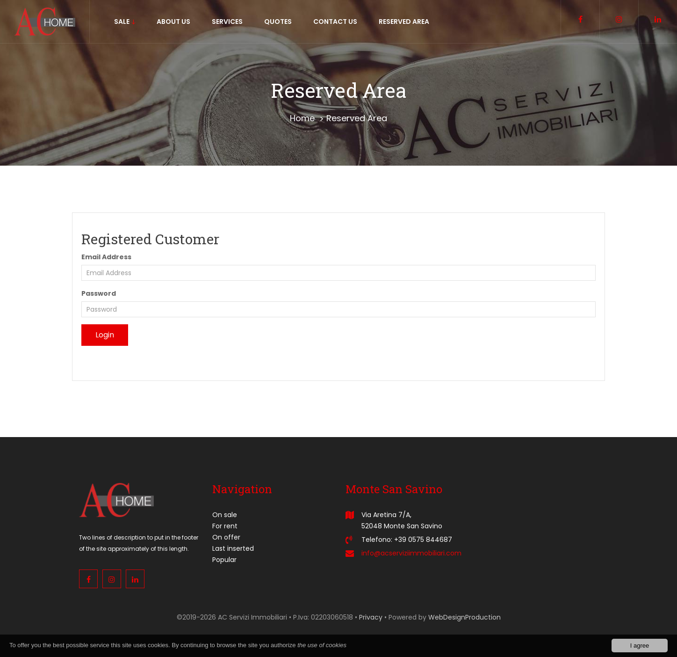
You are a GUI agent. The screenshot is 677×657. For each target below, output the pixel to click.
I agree (639, 646)
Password (98, 293)
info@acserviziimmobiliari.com (411, 553)
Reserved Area (356, 118)
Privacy (370, 617)
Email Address (106, 257)
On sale (224, 514)
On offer (226, 537)
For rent (225, 526)
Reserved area (404, 21)
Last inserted (233, 548)
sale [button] (124, 21)
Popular (224, 559)
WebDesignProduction (464, 617)
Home (302, 118)
